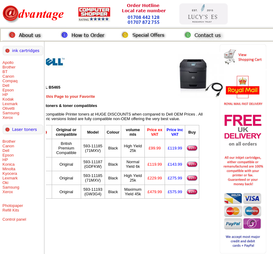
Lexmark (10, 103)
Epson (8, 90)
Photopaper (12, 205)
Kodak (8, 99)
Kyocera (9, 173)
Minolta (8, 169)
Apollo (7, 62)
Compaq (9, 81)
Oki (5, 182)
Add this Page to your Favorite (66, 96)
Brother (9, 67)
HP (5, 94)
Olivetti (8, 108)
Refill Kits (10, 210)
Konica (8, 164)
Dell (5, 85)
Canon (8, 76)
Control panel (14, 219)
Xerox (7, 117)
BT (5, 71)
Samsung (10, 113)
